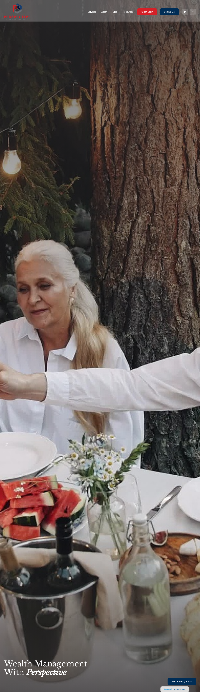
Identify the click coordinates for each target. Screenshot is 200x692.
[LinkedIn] (185, 10)
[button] (92, 9)
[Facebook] (193, 10)
